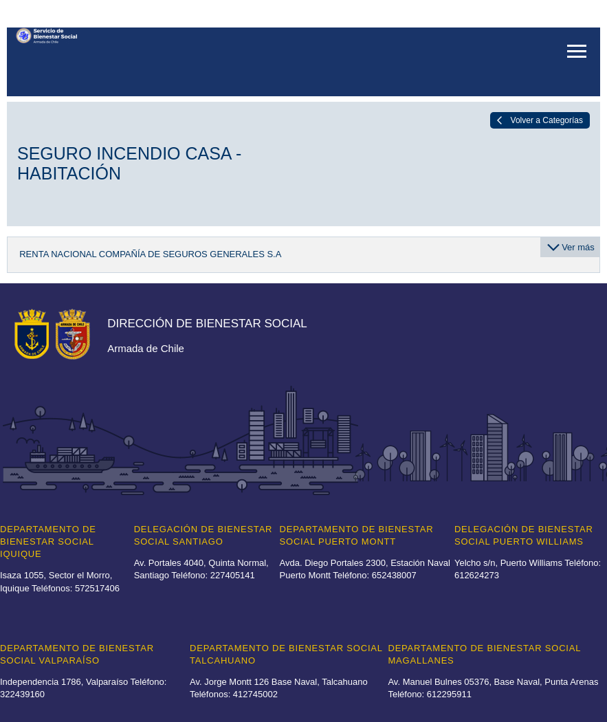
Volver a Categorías (547, 120)
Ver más (578, 247)
